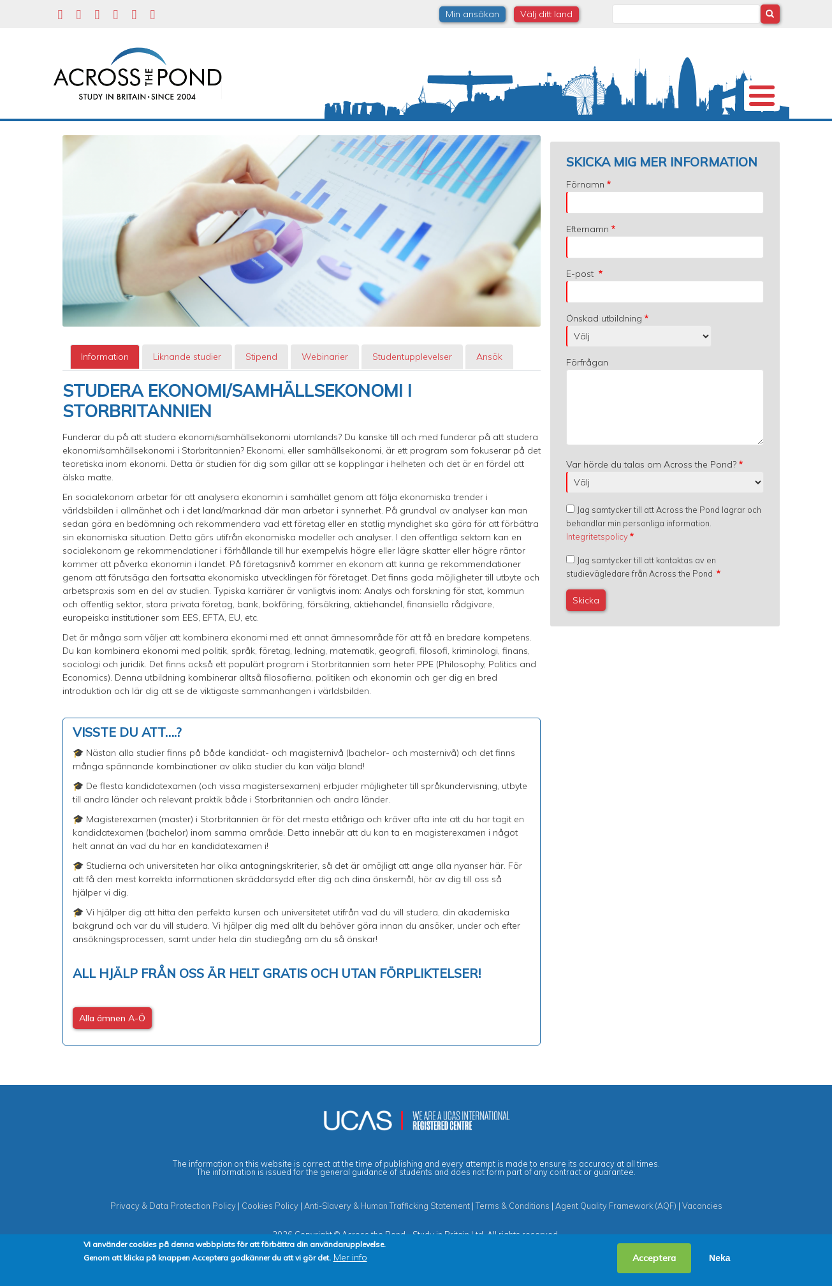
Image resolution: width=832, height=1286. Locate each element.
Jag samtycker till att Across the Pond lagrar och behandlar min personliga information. (663, 557)
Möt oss (594, 136)
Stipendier (358, 136)
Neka (719, 1258)
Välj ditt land (546, 14)
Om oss (76, 136)
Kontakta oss (727, 136)
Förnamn (585, 219)
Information (105, 391)
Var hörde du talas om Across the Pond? (651, 499)
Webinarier (325, 391)
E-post (581, 308)
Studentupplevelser (513, 136)
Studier (426, 136)
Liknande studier (187, 391)
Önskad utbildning (604, 352)
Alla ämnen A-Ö (112, 1052)
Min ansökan (472, 14)
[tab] (105, 391)
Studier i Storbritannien (238, 136)
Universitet (155, 136)
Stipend (261, 391)
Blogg (664, 136)
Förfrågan (587, 397)
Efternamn (587, 263)
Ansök (489, 391)
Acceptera (654, 1258)
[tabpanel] (301, 747)
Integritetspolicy (597, 571)
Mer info (350, 1257)
